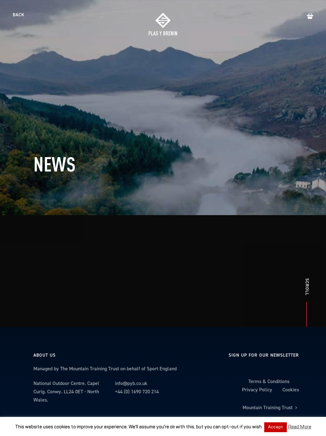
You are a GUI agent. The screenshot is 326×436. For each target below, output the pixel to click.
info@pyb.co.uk (131, 347)
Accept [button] (275, 427)
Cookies (290, 353)
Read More (299, 427)
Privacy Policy (257, 353)
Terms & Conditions (268, 345)
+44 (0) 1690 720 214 (137, 355)
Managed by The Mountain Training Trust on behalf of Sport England (105, 332)
